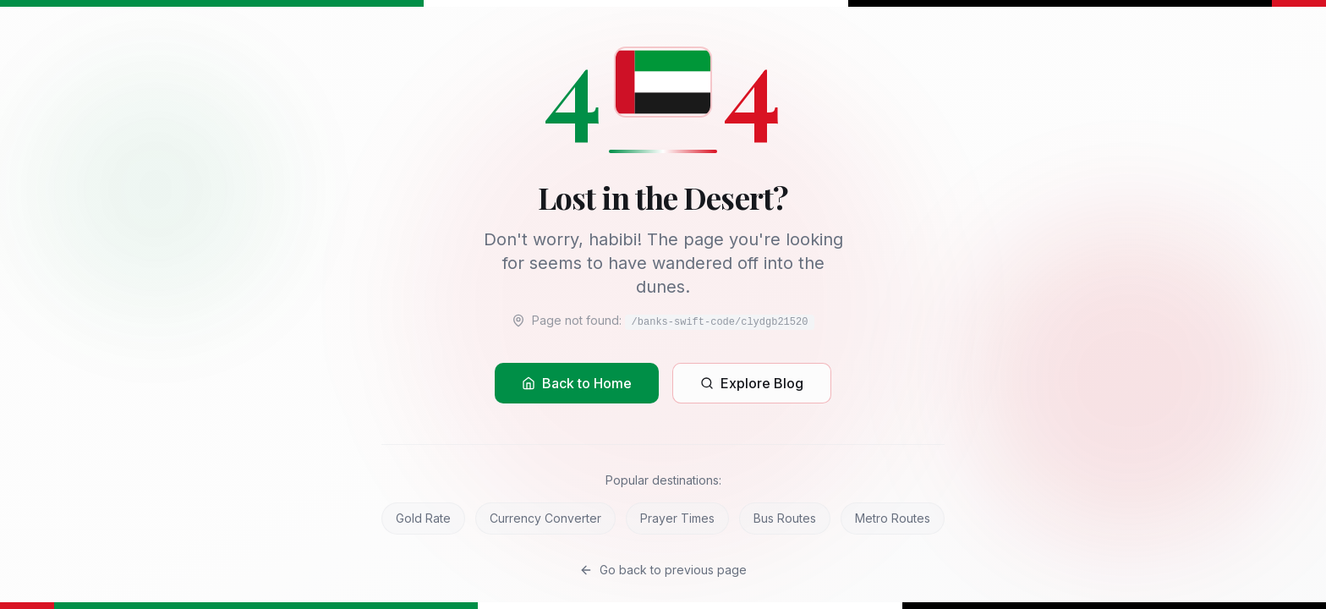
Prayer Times (677, 518)
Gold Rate (423, 518)
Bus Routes (784, 518)
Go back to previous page (663, 569)
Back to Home (577, 383)
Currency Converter (545, 518)
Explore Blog (751, 383)
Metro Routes (892, 518)
